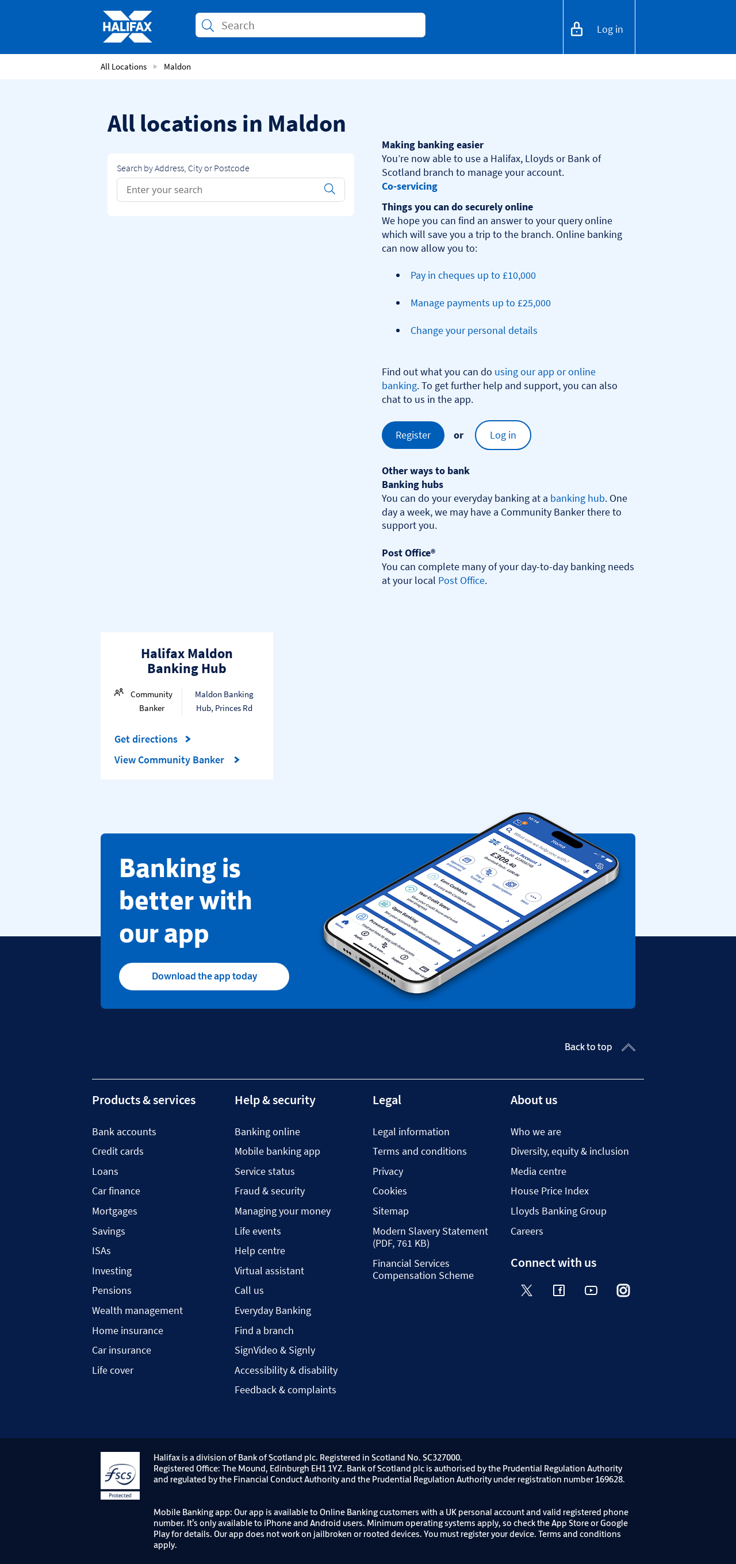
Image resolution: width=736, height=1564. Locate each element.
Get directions (152, 739)
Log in (503, 434)
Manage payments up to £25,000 (481, 302)
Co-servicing (410, 186)
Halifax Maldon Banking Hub (187, 660)
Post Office (461, 580)
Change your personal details (474, 330)
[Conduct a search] (318, 25)
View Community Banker (177, 760)
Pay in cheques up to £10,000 (473, 275)
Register (413, 434)
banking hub (577, 498)
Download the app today (204, 976)
